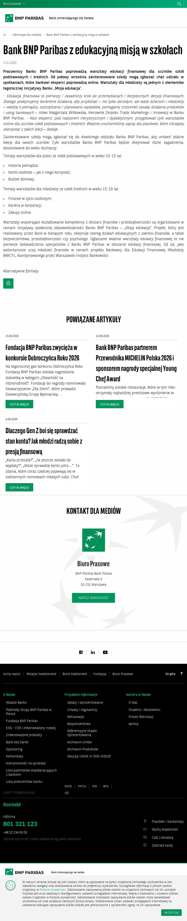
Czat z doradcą (162, 839)
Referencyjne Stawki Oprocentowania (82, 734)
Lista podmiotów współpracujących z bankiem (31, 774)
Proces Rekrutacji (141, 718)
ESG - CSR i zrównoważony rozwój (31, 729)
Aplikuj (133, 725)
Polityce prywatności (53, 889)
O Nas (133, 704)
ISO (67, 794)
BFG (105, 788)
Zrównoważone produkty (24, 737)
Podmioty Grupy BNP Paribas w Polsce (29, 713)
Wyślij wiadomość (165, 831)
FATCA (82, 788)
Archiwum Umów (79, 744)
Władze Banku (16, 704)
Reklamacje (75, 718)
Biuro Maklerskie (75, 675)
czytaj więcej (19, 405)
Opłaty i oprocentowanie (85, 704)
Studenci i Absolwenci (144, 711)
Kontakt (12, 806)
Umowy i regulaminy (82, 711)
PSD (94, 788)
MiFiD (68, 788)
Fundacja (99, 675)
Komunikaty (14, 758)
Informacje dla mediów (27, 35)
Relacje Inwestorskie (41, 675)
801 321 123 (20, 826)
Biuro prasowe (12, 3)
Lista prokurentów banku (24, 783)
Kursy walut (11, 675)
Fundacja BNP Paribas (22, 722)
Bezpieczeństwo (79, 725)
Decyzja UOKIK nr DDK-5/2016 (89, 758)
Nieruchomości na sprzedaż (26, 765)
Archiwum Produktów (82, 751)
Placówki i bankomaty (168, 823)
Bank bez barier (17, 744)
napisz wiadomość (93, 598)
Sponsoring (14, 751)
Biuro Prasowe (122, 675)
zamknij (185, 5)
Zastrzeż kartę (162, 847)
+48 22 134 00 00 (15, 834)
